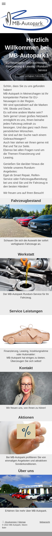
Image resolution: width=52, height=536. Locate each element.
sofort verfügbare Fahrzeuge (32, 76)
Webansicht (45, 522)
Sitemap (22, 522)
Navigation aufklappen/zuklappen (26, 4)
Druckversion (9, 522)
